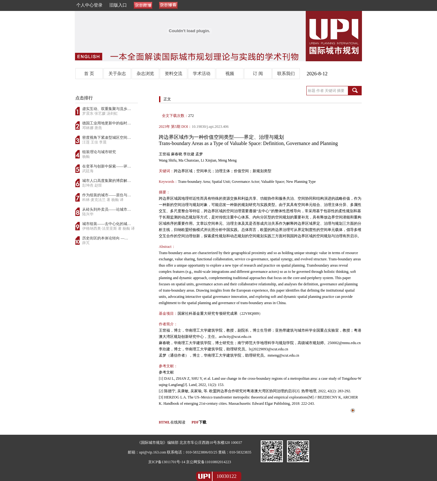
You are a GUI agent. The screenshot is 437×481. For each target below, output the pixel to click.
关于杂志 (117, 73)
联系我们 (286, 73)
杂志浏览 (145, 73)
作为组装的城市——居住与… (106, 195)
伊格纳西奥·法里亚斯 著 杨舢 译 (108, 228)
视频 (229, 73)
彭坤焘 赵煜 (92, 185)
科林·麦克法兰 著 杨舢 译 (102, 200)
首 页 (89, 73)
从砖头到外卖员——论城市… (106, 209)
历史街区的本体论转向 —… (105, 238)
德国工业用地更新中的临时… (106, 123)
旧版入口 (118, 5)
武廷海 (87, 171)
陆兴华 (87, 214)
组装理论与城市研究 (99, 152)
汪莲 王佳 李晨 (94, 142)
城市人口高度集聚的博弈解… (106, 180)
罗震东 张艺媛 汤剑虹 (100, 113)
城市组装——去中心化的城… (106, 224)
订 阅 (258, 73)
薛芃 (86, 243)
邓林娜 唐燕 (92, 128)
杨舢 (86, 156)
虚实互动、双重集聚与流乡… (106, 109)
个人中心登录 (89, 5)
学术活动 (201, 73)
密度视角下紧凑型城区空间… (106, 137)
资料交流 (173, 73)
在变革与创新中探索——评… (106, 166)
